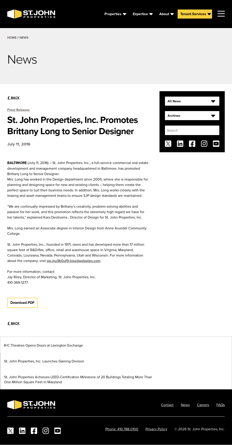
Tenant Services (193, 14)
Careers (203, 404)
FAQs (220, 404)
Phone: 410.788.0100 (121, 428)
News (23, 37)
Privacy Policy (156, 428)
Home (12, 37)
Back (13, 97)
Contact (167, 404)
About (164, 14)
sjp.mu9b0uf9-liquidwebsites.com (73, 260)
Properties (112, 14)
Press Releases (18, 109)
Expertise (140, 14)
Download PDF (22, 302)
